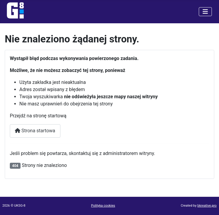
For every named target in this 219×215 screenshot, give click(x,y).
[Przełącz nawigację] (205, 11)
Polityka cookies (103, 206)
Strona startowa (35, 130)
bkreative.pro (207, 206)
